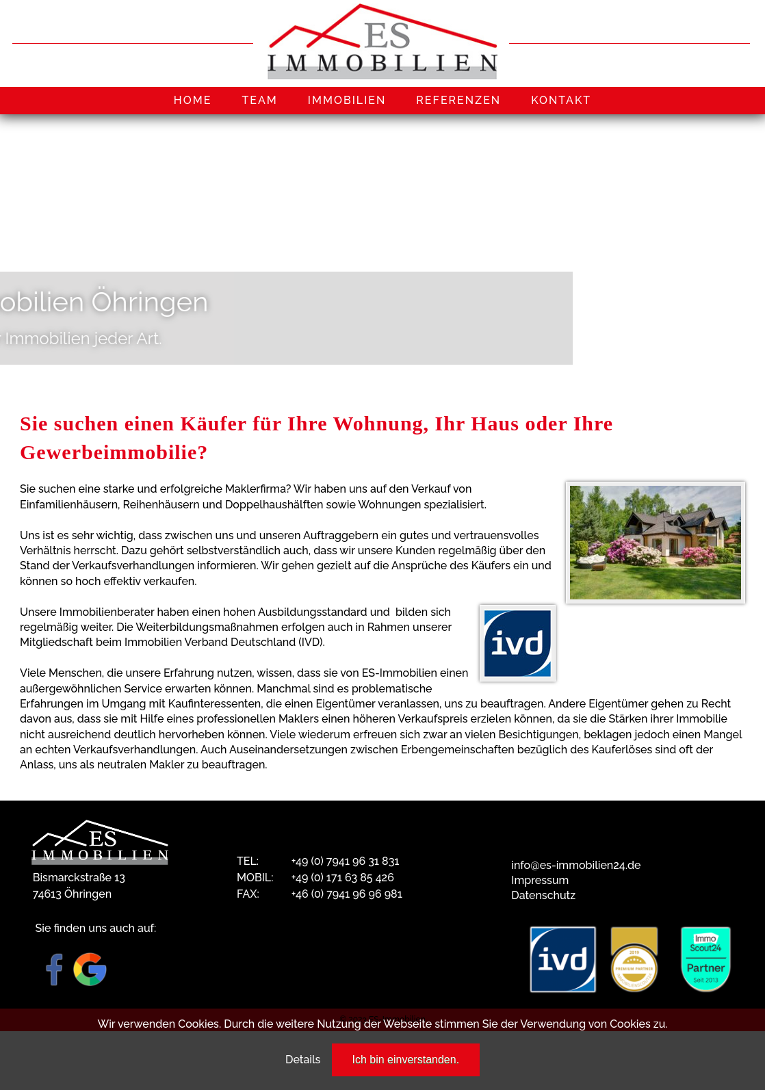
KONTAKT (561, 100)
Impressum (540, 880)
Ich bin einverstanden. (406, 1059)
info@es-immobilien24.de (575, 865)
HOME (193, 100)
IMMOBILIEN (347, 100)
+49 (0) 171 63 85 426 (342, 877)
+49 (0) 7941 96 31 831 (345, 861)
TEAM (259, 100)
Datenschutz (543, 895)
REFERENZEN (458, 100)
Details (302, 1059)
